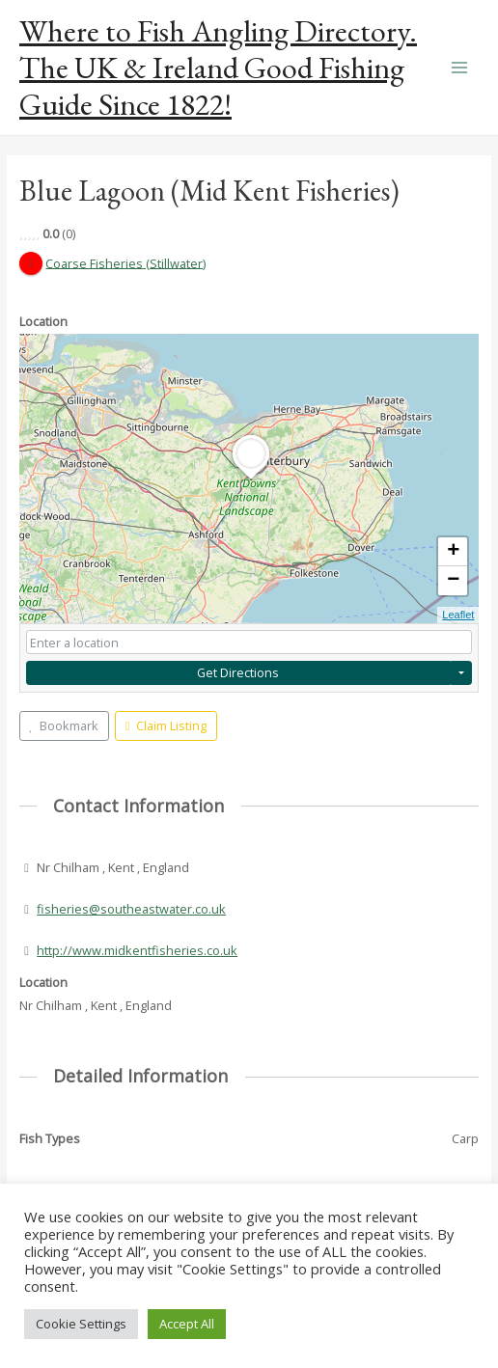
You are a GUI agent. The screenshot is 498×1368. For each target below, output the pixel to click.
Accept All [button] (186, 1323)
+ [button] (453, 551)
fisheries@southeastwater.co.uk (131, 908)
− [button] (453, 580)
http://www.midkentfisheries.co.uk (137, 950)
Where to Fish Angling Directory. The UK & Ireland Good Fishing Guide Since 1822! (218, 68)
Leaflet (458, 614)
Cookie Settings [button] (81, 1323)
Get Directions (238, 672)
